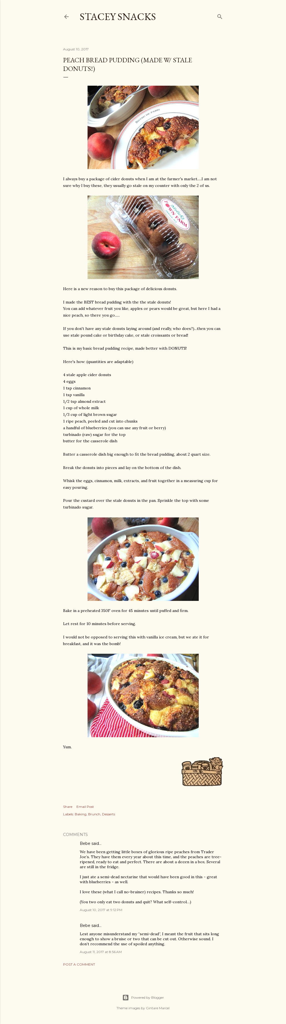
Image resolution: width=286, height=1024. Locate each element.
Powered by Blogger (143, 997)
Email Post (85, 807)
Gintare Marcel (158, 1008)
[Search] (220, 15)
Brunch (94, 814)
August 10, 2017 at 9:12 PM (101, 910)
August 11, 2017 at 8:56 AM (101, 952)
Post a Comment (79, 964)
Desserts (108, 814)
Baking (80, 814)
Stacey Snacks (118, 16)
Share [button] (67, 807)
